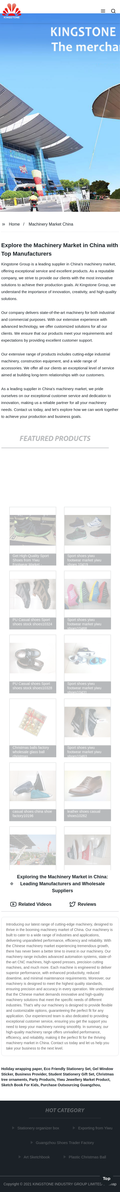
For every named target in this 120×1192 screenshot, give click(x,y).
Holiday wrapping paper (21, 1069)
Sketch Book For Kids (20, 1085)
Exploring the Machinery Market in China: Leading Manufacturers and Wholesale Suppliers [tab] (59, 883)
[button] (103, 11)
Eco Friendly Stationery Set (67, 1069)
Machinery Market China (51, 224)
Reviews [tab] (82, 904)
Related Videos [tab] (31, 904)
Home (14, 224)
